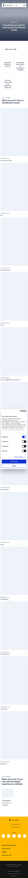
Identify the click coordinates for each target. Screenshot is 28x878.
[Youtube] (19, 836)
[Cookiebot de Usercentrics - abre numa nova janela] (20, 411)
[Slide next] (25, 766)
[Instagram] (8, 836)
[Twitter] (14, 836)
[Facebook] (3, 836)
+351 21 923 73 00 (15, 827)
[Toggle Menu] (24, 6)
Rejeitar (14, 466)
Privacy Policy (14, 876)
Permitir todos (14, 461)
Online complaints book (14, 871)
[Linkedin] (24, 836)
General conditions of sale (14, 873)
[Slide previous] (21, 766)
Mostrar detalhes (18, 457)
